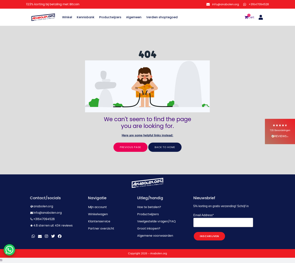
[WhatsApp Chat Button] (9, 249)
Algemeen (133, 17)
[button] (280, 131)
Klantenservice (99, 221)
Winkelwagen (98, 214)
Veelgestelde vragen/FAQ (156, 221)
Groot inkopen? (148, 228)
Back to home (165, 147)
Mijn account (97, 207)
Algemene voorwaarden (155, 235)
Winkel (67, 17)
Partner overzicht (101, 228)
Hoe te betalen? (149, 207)
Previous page (130, 147)
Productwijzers (110, 17)
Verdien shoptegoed (162, 17)
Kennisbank (85, 17)
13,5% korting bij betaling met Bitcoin (52, 4)
